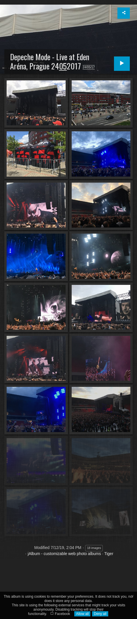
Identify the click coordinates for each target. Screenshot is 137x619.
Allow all (82, 614)
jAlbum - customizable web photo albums (64, 553)
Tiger (108, 553)
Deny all (100, 614)
